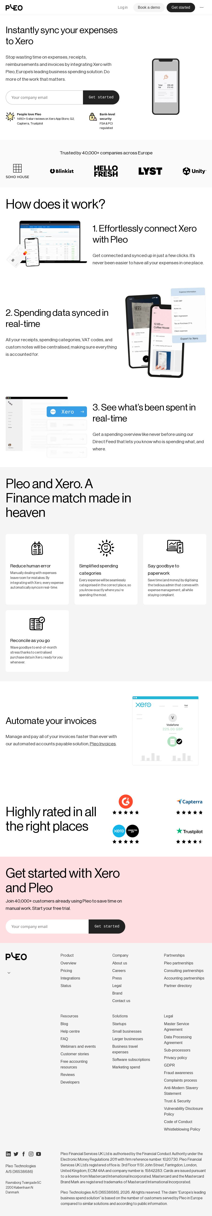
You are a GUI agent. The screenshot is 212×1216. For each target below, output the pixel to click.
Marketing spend (126, 1067)
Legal (117, 986)
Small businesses (127, 1031)
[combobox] (24, 973)
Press (117, 978)
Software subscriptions (131, 1060)
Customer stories (75, 1054)
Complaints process (180, 1080)
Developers (70, 1082)
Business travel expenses (125, 1049)
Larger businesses (127, 1039)
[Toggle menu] (201, 7)
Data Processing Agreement (178, 1040)
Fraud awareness (178, 1073)
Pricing (66, 971)
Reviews (68, 1075)
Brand (117, 993)
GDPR (169, 1065)
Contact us (121, 1001)
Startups (119, 1024)
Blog (64, 1024)
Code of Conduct (178, 1122)
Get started (101, 97)
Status (66, 986)
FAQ (64, 1039)
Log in (123, 7)
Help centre (70, 1031)
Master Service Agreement (176, 1026)
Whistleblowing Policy (182, 1129)
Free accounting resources (74, 1064)
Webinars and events (78, 1046)
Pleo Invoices (103, 743)
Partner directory (178, 986)
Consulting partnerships (184, 971)
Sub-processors (177, 1050)
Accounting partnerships (184, 978)
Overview (68, 963)
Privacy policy (175, 1058)
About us (119, 963)
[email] (44, 97)
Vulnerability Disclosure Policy (183, 1111)
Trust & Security (177, 1101)
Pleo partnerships (178, 963)
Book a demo (149, 7)
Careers (119, 971)
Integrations (70, 978)
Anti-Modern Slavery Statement (181, 1091)
